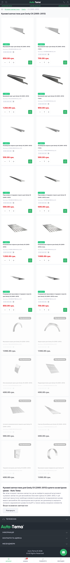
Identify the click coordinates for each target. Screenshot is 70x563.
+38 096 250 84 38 (35, 5)
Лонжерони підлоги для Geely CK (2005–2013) (17, 145)
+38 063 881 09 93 (7, 5)
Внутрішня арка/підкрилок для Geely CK (51, 468)
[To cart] (30, 62)
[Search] (6, 2)
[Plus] (14, 62)
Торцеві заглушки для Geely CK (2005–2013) (16, 468)
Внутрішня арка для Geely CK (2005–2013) (16, 341)
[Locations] (64, 2)
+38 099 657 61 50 (63, 5)
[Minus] (5, 62)
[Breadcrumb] (2, 9)
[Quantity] (9, 62)
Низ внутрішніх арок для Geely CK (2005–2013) (17, 382)
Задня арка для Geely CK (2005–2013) (49, 341)
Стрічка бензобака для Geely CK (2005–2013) (52, 424)
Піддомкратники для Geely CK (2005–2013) (51, 382)
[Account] (68, 2)
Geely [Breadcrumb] (24, 9)
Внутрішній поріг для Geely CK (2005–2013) (16, 46)
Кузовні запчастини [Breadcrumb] (12, 9)
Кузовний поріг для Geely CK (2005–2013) (16, 96)
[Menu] (3, 2)
